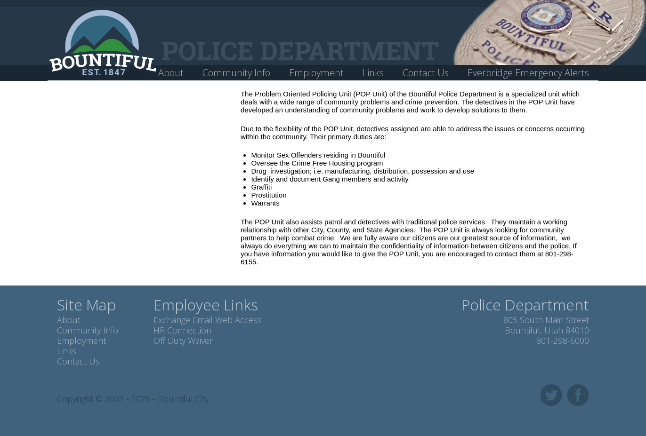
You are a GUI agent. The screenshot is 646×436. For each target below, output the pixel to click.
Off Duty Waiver (183, 340)
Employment (316, 72)
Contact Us (426, 72)
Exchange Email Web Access (207, 319)
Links (373, 72)
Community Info (236, 72)
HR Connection (182, 330)
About (171, 72)
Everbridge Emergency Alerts (528, 72)
